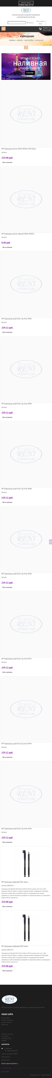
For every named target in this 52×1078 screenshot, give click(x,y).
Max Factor (28, 40)
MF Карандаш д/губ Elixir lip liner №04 (16, 403)
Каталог (20, 40)
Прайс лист (4, 1024)
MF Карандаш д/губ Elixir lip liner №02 (16, 318)
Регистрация (40, 21)
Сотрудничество (6, 1038)
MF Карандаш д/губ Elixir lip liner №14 (16, 743)
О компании (5, 1036)
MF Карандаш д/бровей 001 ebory (14, 882)
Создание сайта (35, 1075)
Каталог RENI (5, 1018)
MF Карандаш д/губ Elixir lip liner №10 (16, 574)
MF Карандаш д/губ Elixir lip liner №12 (16, 659)
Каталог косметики (7, 1020)
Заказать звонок (26, 2)
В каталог (30, 73)
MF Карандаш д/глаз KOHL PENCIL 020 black (18, 149)
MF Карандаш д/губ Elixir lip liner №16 (16, 828)
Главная (12, 40)
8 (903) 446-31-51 (26, 5)
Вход (40, 24)
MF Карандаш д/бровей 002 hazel (14, 946)
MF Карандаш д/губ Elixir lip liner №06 (16, 489)
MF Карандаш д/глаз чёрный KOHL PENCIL (17, 234)
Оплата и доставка (7, 1034)
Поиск (31, 23)
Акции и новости (6, 1022)
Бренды (3, 1040)
